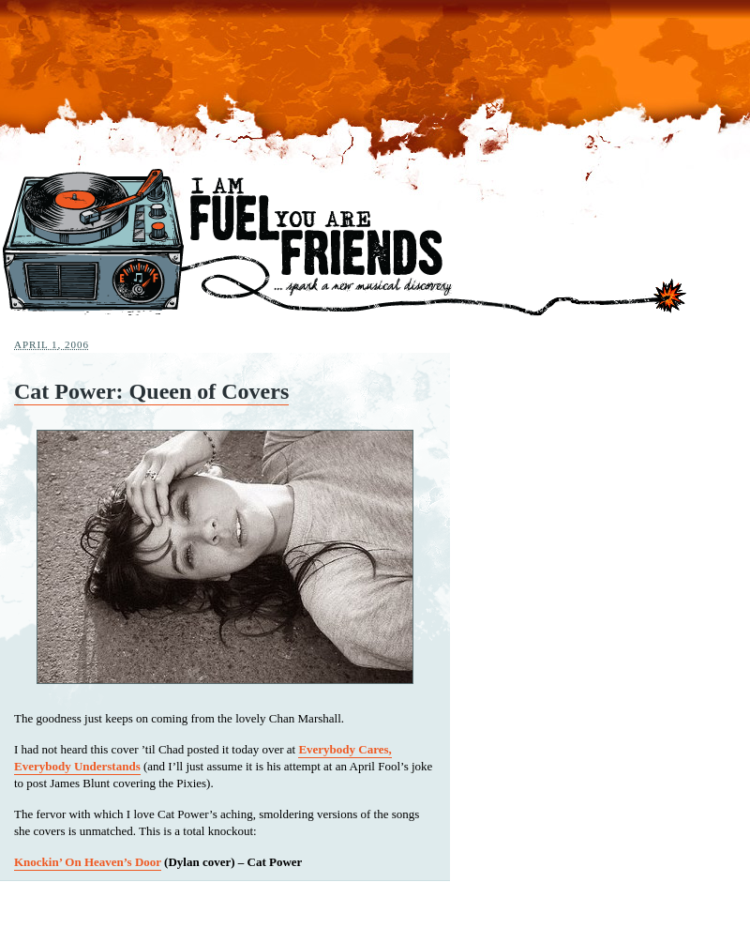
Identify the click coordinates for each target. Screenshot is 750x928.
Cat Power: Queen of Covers (151, 391)
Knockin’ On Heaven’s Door (87, 862)
